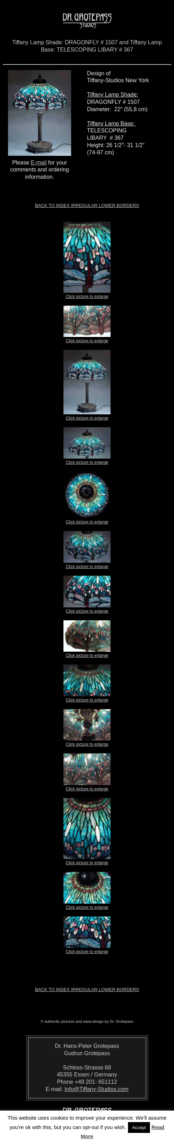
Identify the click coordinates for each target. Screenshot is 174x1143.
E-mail (38, 163)
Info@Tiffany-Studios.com (96, 1089)
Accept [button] (139, 1127)
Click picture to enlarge (87, 294)
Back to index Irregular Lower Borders (87, 205)
